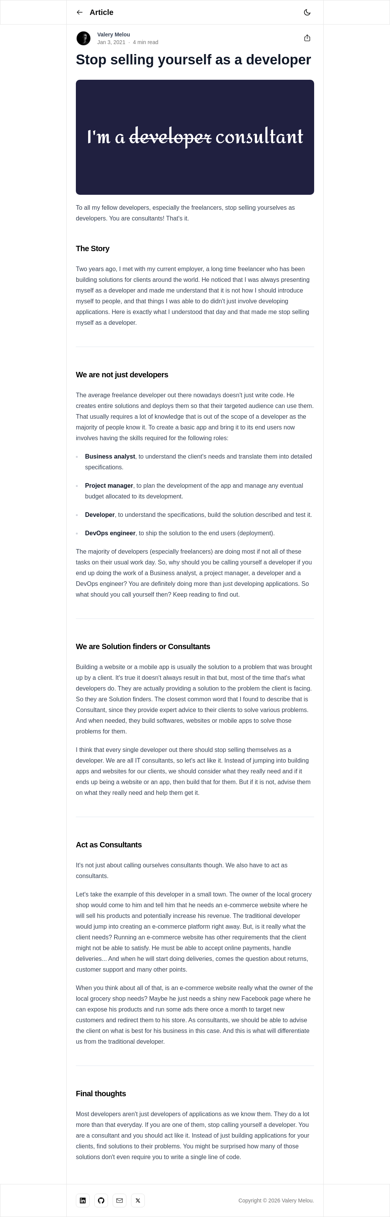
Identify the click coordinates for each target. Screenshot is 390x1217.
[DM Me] (119, 1200)
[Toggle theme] (307, 12)
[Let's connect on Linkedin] (83, 1200)
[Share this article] (307, 38)
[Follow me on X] (138, 1200)
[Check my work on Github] (101, 1200)
